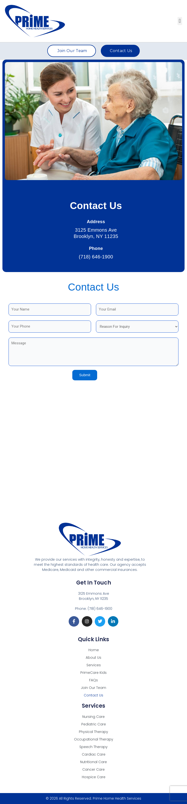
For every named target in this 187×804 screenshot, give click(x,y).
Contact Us (93, 695)
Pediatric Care (93, 724)
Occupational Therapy (93, 739)
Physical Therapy (93, 731)
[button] (180, 21)
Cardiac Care (93, 754)
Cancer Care (93, 769)
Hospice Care (93, 777)
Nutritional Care (93, 761)
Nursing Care (93, 716)
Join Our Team (93, 687)
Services (93, 665)
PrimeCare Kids (93, 672)
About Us (93, 657)
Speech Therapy (93, 746)
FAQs (93, 680)
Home (93, 650)
